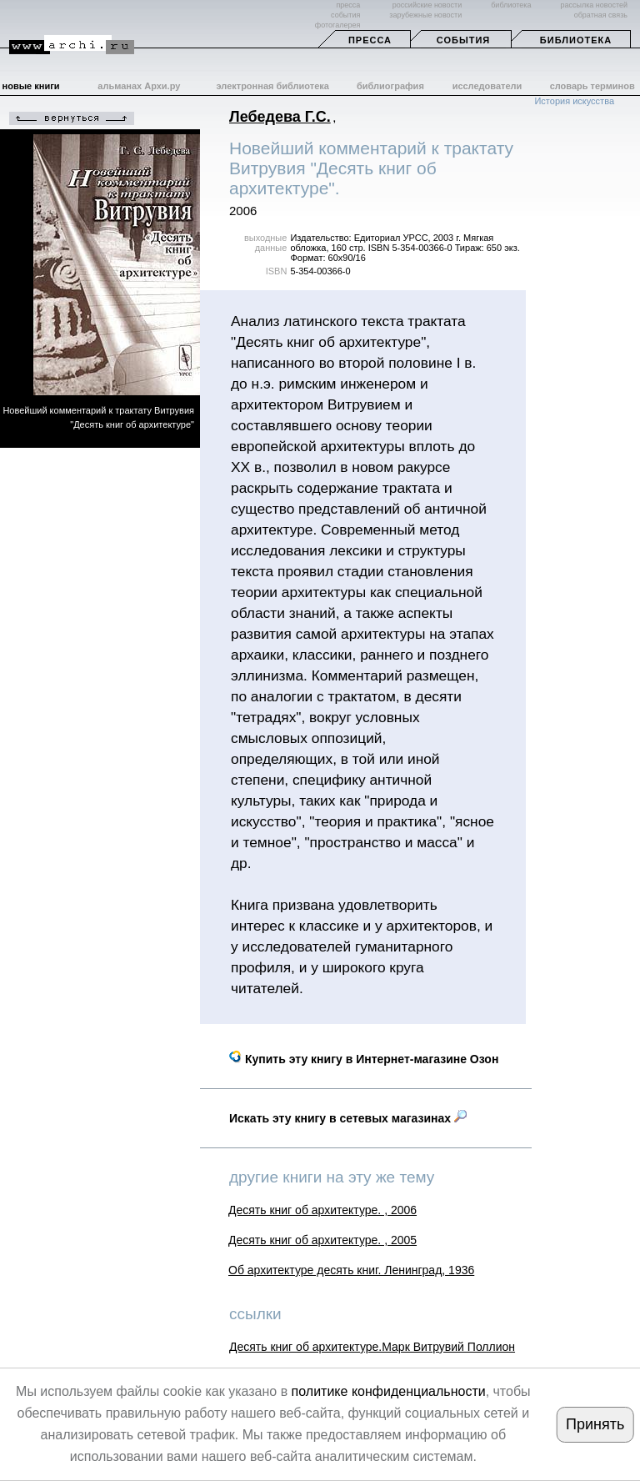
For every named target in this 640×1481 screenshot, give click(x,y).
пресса (348, 5)
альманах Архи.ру (139, 86)
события (345, 15)
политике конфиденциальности (389, 1391)
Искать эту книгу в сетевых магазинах (348, 1118)
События (463, 40)
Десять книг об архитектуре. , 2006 (322, 1210)
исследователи (487, 86)
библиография (390, 86)
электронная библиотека (273, 86)
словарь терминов (592, 86)
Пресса (370, 40)
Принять (595, 1424)
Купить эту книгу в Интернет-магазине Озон (363, 1059)
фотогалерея (337, 25)
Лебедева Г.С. (280, 116)
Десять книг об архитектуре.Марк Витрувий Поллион (372, 1346)
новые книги (31, 86)
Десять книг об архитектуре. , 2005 (322, 1240)
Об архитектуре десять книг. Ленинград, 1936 (351, 1270)
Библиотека (576, 40)
